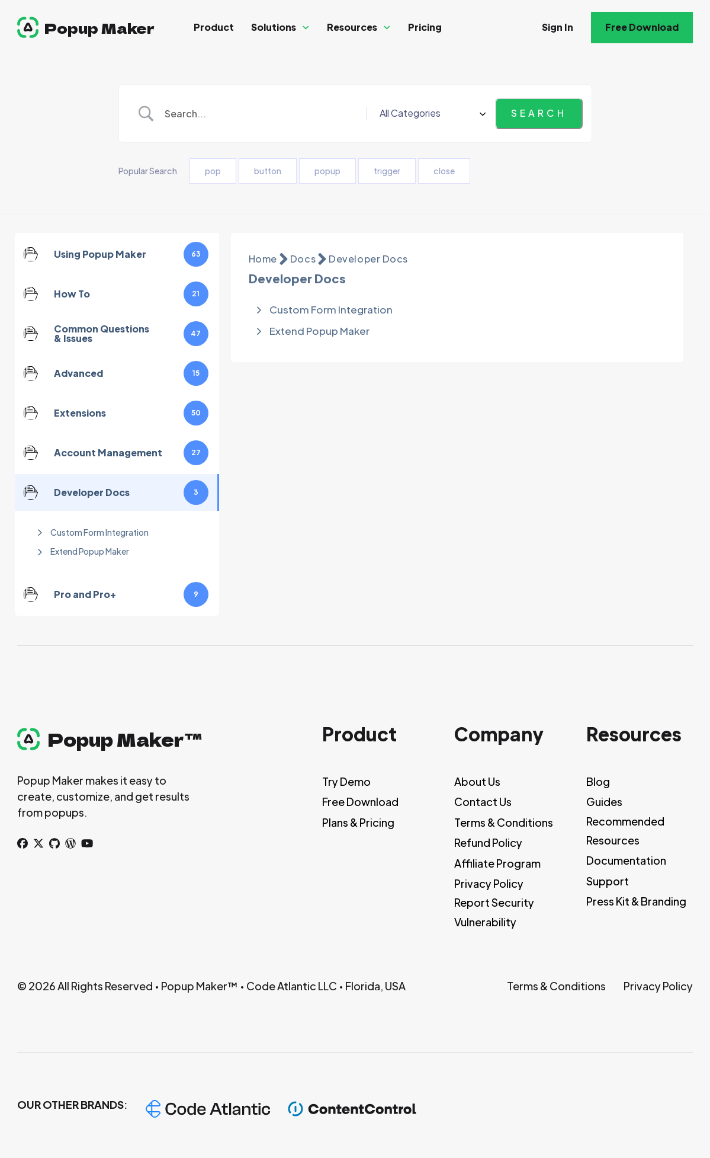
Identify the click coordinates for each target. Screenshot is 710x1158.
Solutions (273, 27)
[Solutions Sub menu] (306, 27)
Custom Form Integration (99, 532)
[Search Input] (275, 114)
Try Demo (346, 781)
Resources (352, 27)
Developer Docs (368, 258)
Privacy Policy (488, 883)
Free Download (642, 27)
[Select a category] (444, 113)
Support (607, 881)
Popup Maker (99, 27)
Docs (303, 258)
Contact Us (483, 801)
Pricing (425, 27)
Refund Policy (488, 842)
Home (263, 258)
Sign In (557, 27)
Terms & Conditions (503, 822)
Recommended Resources (625, 830)
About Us (477, 781)
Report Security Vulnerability (494, 911)
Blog (598, 781)
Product (214, 27)
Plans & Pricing (358, 822)
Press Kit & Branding (636, 901)
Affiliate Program (497, 863)
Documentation (626, 860)
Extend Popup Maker (89, 551)
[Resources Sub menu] (387, 27)
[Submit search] (539, 113)
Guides (604, 801)
